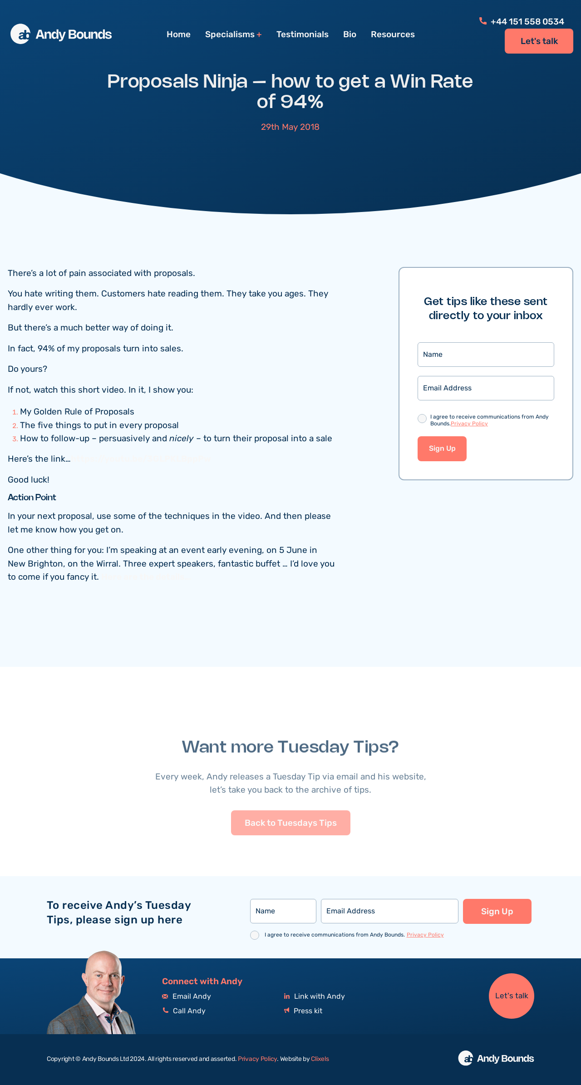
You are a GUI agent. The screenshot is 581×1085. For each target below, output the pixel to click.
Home (179, 34)
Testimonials (302, 34)
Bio (349, 34)
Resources (393, 34)
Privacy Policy (469, 424)
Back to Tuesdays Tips (291, 846)
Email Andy (186, 996)
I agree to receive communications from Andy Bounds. (489, 421)
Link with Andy (314, 996)
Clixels (320, 1059)
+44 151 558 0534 (521, 22)
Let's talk (539, 41)
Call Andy (184, 1011)
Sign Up (442, 449)
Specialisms (230, 34)
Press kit (303, 1011)
